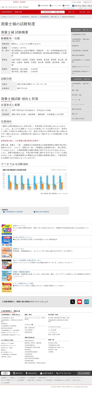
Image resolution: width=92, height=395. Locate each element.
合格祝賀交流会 (29, 356)
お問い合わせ (13, 7)
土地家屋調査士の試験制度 (14, 212)
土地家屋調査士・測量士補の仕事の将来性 (81, 40)
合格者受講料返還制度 (31, 352)
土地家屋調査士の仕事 (79, 34)
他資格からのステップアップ (81, 66)
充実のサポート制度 (6, 347)
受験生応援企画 (77, 109)
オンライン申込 (56, 5)
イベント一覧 (76, 100)
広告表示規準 (42, 377)
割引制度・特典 (85, 12)
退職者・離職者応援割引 (21, 272)
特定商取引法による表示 (62, 380)
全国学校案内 (44, 5)
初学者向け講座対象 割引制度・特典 (58, 317)
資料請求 (67, 5)
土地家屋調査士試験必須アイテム (81, 72)
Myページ (88, 2)
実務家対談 (75, 46)
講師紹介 (3, 350)
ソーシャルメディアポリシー (74, 377)
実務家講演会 (28, 332)
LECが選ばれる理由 (78, 118)
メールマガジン (52, 332)
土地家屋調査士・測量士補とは (52, 12)
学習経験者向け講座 (54, 345)
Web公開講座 (29, 330)
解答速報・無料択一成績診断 (33, 343)
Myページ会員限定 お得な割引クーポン (27, 260)
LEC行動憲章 (21, 377)
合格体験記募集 (29, 360)
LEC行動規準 (31, 377)
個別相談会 (28, 349)
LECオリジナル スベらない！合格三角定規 (35, 318)
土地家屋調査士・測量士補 (11, 12)
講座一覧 (71, 12)
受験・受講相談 (24, 7)
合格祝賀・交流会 (6, 356)
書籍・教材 (75, 90)
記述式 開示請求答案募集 (32, 358)
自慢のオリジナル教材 (7, 343)
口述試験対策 (28, 354)
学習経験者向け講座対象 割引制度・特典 (58, 320)
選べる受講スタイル (6, 352)
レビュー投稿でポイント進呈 (23, 283)
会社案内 (4, 377)
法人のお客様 (77, 2)
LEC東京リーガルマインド (9, 17)
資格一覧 (4, 7)
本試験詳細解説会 (30, 345)
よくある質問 (52, 330)
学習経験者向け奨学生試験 (32, 347)
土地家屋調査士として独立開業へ (81, 61)
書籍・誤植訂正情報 (54, 334)
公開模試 (50, 352)
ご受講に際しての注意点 (34, 380)
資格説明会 (32, 373)
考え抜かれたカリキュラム (8, 345)
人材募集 (12, 377)
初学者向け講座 (52, 343)
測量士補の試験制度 (42, 212)
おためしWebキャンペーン (22, 237)
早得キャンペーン (19, 226)
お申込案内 (20, 380)
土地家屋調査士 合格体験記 (9, 354)
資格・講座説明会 (30, 327)
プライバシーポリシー (55, 377)
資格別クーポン (18, 249)
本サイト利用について (8, 380)
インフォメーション (78, 104)
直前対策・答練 (52, 349)
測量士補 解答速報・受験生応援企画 (35, 363)
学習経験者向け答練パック (56, 347)
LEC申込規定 (48, 380)
